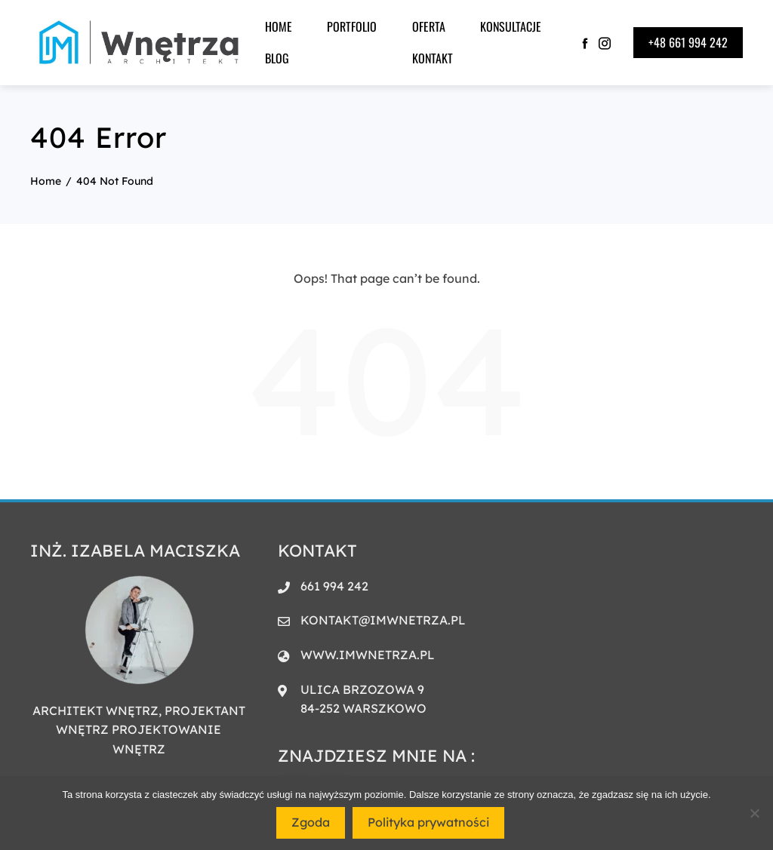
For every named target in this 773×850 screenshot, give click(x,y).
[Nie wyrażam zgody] (754, 813)
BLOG (277, 58)
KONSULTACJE (510, 26)
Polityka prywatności (428, 822)
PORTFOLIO (352, 26)
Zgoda (310, 822)
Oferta (428, 26)
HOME (278, 26)
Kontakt (432, 58)
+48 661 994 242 (688, 42)
